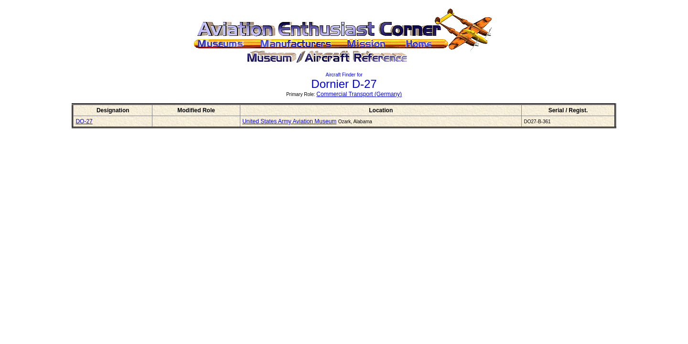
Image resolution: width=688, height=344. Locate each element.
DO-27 (83, 121)
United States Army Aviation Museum (289, 121)
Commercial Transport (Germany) (359, 94)
